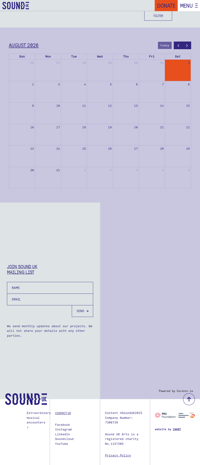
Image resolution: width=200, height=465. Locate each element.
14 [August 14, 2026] (162, 106)
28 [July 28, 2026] (84, 63)
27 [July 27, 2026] (58, 63)
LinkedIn (62, 434)
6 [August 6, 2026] (137, 84)
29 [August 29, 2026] (188, 149)
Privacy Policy (118, 455)
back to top (189, 399)
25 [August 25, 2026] (84, 149)
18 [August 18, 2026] (84, 127)
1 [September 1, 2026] (85, 170)
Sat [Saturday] (177, 56)
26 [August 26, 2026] (110, 149)
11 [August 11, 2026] (84, 106)
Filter (158, 16)
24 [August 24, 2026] (58, 149)
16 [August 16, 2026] (32, 127)
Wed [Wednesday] (100, 56)
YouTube (61, 444)
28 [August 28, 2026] (162, 149)
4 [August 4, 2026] (85, 84)
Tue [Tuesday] (74, 56)
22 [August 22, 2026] (188, 127)
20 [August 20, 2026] (136, 127)
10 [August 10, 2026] (58, 106)
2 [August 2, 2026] (33, 84)
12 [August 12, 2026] (110, 106)
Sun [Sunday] (22, 56)
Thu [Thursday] (126, 56)
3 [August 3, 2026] (59, 84)
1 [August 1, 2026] (189, 63)
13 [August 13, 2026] (136, 106)
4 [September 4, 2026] (163, 170)
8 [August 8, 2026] (189, 84)
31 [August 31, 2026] (58, 170)
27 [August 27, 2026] (136, 149)
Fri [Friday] (151, 56)
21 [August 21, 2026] (162, 127)
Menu (186, 5)
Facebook (62, 425)
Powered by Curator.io (176, 391)
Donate (166, 5)
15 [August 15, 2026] (188, 106)
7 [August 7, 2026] (163, 84)
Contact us (63, 413)
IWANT (177, 429)
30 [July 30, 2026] (136, 63)
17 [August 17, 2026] (58, 127)
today (164, 45)
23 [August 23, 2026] (32, 149)
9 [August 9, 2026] (33, 106)
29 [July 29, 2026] (110, 63)
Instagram (63, 429)
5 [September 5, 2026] (189, 170)
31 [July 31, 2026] (162, 63)
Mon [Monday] (48, 56)
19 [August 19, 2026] (110, 127)
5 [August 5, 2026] (111, 84)
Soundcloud (64, 439)
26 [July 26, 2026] (32, 63)
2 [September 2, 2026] (111, 170)
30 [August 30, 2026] (32, 170)
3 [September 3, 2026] (137, 170)
